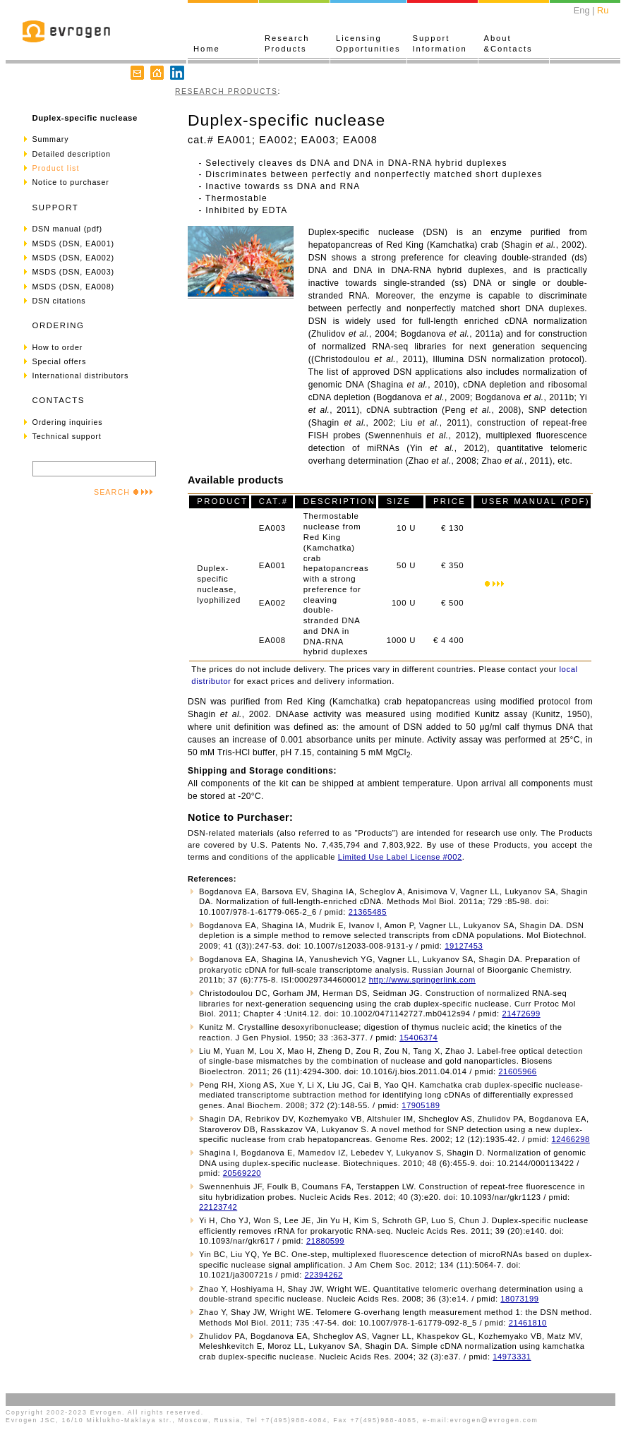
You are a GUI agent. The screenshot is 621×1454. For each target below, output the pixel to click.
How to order (57, 347)
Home (206, 48)
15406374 (418, 1037)
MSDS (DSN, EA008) (73, 286)
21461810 (528, 1322)
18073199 (519, 1298)
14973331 (512, 1356)
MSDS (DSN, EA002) (73, 257)
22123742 (218, 1207)
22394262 (323, 1274)
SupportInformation (440, 43)
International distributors (80, 375)
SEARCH (123, 492)
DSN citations (59, 300)
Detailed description (71, 154)
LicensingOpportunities (368, 43)
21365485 (368, 912)
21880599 (325, 1241)
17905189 (421, 1105)
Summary (50, 139)
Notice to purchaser (70, 182)
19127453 (464, 946)
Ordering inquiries (67, 422)
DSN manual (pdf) (67, 228)
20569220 (242, 1173)
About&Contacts (508, 43)
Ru (602, 10)
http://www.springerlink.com (422, 979)
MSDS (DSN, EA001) (73, 243)
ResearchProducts (287, 43)
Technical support (67, 436)
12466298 (571, 1139)
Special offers (59, 361)
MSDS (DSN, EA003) (73, 272)
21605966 (517, 1071)
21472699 (521, 1013)
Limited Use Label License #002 (400, 857)
